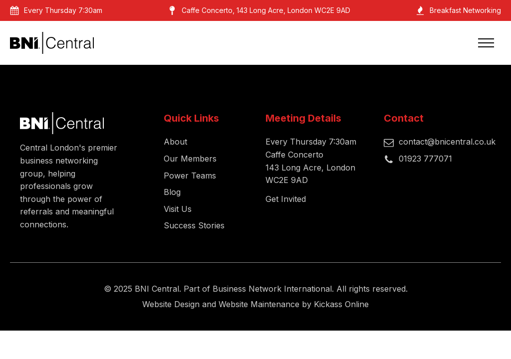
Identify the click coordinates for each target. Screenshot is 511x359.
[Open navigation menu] (486, 43)
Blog (172, 192)
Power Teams (190, 175)
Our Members (190, 159)
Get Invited (285, 199)
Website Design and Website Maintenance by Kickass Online (255, 304)
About (175, 142)
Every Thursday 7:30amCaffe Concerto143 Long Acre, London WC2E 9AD (310, 161)
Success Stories (194, 225)
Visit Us (178, 209)
